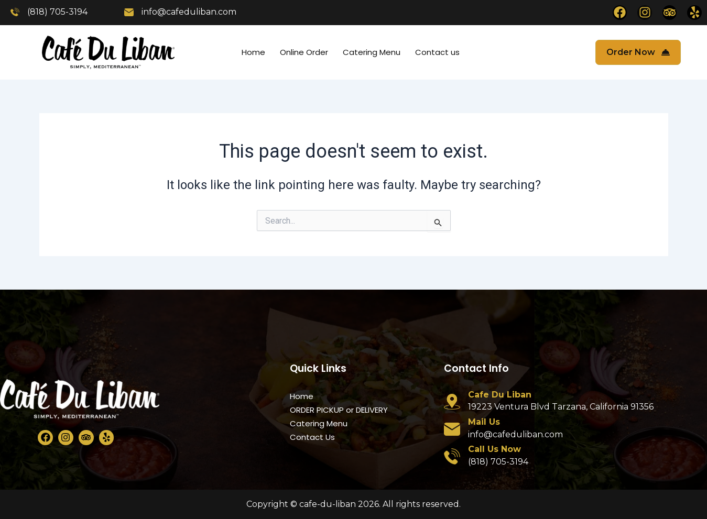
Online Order (304, 52)
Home (253, 52)
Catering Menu (371, 52)
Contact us (437, 52)
